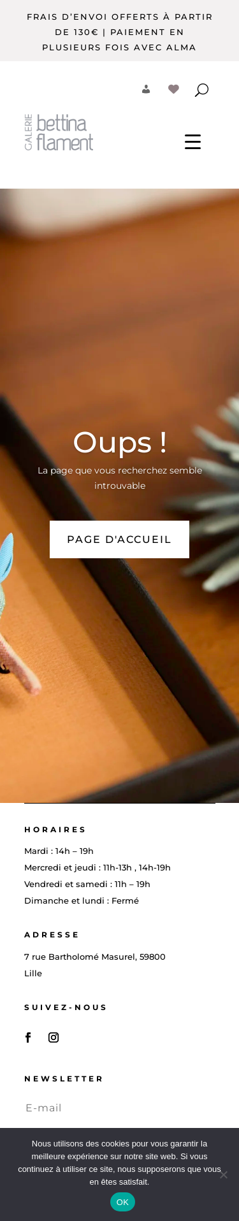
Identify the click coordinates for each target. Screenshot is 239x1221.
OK (123, 1202)
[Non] (223, 1174)
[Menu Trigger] (192, 141)
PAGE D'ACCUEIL (119, 539)
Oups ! (120, 442)
